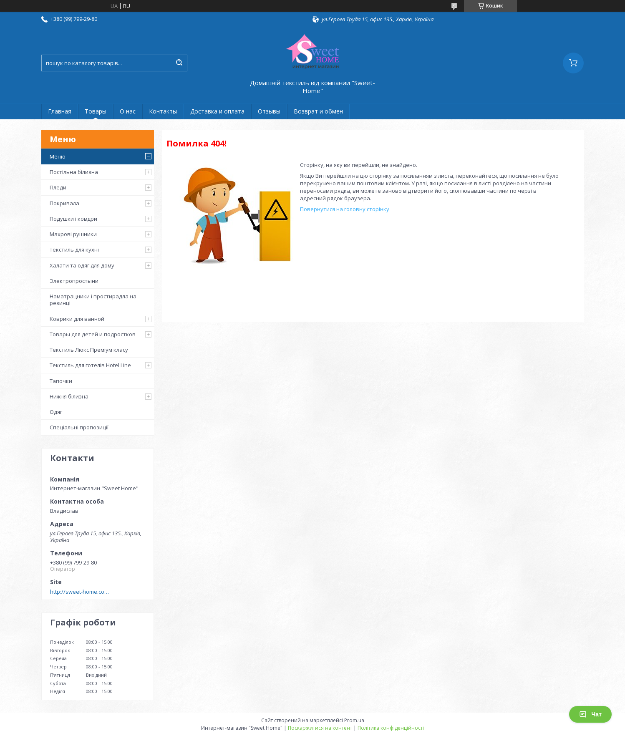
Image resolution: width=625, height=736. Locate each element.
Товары (95, 111)
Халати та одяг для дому (82, 265)
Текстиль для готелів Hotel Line (90, 365)
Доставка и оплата (217, 111)
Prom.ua (354, 720)
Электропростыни (74, 281)
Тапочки (61, 381)
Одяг (56, 412)
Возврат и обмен (318, 111)
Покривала (64, 203)
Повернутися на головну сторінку (344, 209)
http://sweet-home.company (81, 591)
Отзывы (269, 111)
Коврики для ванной (77, 319)
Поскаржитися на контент (320, 727)
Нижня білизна (69, 396)
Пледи (58, 187)
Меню (58, 156)
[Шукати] (179, 63)
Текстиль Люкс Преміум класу (89, 349)
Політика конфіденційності (391, 727)
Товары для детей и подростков (93, 334)
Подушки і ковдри (73, 218)
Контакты (163, 111)
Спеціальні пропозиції (79, 427)
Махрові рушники (73, 234)
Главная (59, 111)
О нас (128, 111)
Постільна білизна (74, 172)
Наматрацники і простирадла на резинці (93, 299)
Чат (590, 714)
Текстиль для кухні (74, 249)
